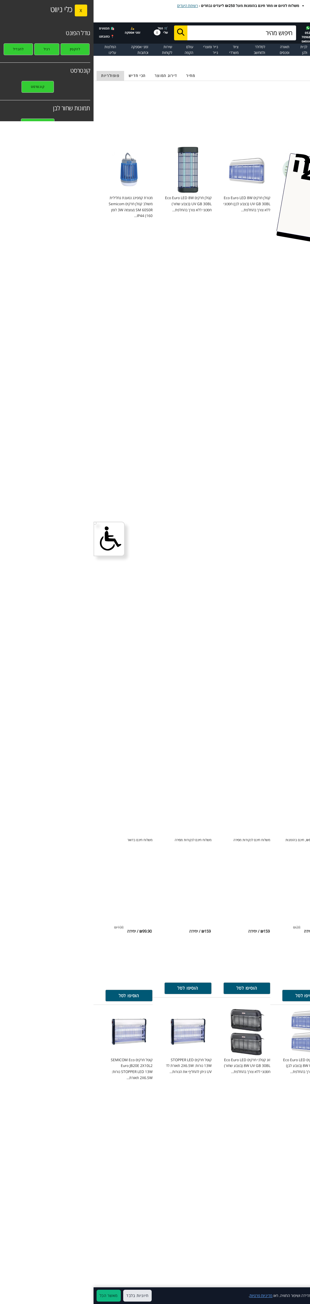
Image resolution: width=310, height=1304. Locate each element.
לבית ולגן (210, 49)
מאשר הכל (15, 1295)
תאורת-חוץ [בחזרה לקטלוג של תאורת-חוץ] (260, 59)
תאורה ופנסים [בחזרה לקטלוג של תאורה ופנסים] (280, 59)
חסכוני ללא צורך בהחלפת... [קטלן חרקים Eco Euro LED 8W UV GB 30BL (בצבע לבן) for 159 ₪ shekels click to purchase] (153, 203)
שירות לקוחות (73, 49)
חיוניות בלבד (44, 1295)
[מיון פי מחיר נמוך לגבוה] (97, 76)
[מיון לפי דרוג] (72, 76)
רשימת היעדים (94, 5)
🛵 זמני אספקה (39, 30)
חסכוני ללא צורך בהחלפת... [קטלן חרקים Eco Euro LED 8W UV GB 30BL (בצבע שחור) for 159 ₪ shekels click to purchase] (94, 203)
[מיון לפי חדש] (44, 76)
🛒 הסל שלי (67, 30)
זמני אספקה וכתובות (46, 49)
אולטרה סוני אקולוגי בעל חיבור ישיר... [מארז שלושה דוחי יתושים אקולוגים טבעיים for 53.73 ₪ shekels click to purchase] (274, 1065)
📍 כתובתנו (13, 36)
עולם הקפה (95, 49)
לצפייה (243, 16)
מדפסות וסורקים (252, 49)
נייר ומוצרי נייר (117, 49)
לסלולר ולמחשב (166, 49)
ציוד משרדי (140, 49)
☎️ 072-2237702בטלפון (241, 34)
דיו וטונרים (272, 49)
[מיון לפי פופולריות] (17, 76)
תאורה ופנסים (191, 49)
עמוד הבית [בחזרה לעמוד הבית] (299, 59)
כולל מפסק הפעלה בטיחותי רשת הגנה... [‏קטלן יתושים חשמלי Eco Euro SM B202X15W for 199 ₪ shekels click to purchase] (273, 203)
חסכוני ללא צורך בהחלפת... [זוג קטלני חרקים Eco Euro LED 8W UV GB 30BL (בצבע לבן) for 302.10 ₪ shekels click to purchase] (213, 1065)
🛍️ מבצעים (13, 28)
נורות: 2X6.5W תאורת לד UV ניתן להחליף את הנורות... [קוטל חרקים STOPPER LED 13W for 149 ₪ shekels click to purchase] (95, 1065)
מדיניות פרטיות (167, 1295)
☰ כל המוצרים (296, 49)
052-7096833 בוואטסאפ (214, 34)
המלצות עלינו (16, 49)
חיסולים (225, 46)
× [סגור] (302, 1295)
